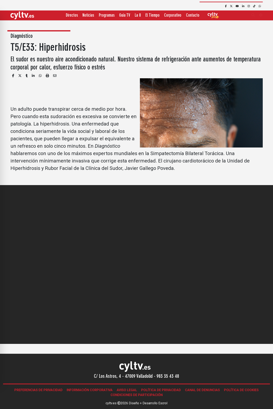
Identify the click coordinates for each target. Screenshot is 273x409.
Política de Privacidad (161, 390)
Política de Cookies (241, 390)
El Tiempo (152, 15)
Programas (107, 15)
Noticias (88, 15)
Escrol (162, 403)
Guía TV (124, 15)
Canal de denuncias (202, 390)
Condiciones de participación (137, 395)
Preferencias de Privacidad (38, 390)
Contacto (192, 15)
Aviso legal (127, 390)
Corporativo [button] (172, 15)
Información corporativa (90, 390)
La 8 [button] (138, 15)
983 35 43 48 (167, 376)
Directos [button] (72, 15)
